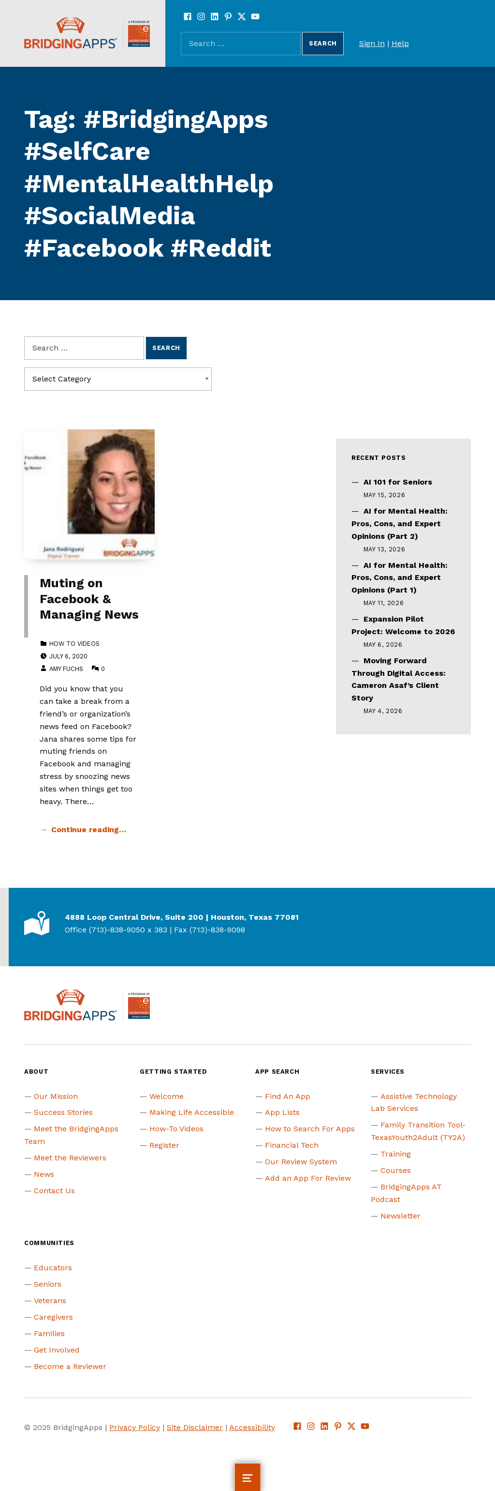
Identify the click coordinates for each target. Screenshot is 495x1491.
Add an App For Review (308, 1178)
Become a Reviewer (70, 1366)
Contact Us (54, 1190)
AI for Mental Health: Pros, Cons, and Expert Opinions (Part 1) (399, 578)
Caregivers (53, 1317)
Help (400, 43)
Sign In (372, 43)
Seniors (47, 1284)
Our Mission (56, 1096)
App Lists (282, 1112)
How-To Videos (176, 1128)
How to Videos (74, 643)
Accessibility (252, 1427)
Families (49, 1333)
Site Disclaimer (195, 1427)
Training (395, 1153)
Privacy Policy (134, 1427)
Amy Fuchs (66, 668)
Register (164, 1145)
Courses (395, 1170)
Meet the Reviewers (70, 1157)
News (44, 1174)
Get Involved (57, 1349)
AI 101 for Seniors (398, 482)
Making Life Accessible (191, 1112)
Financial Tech (292, 1145)
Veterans (50, 1300)
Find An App (287, 1096)
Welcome (166, 1096)
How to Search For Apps (310, 1128)
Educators (53, 1267)
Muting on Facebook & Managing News (89, 599)
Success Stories (63, 1112)
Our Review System (301, 1161)
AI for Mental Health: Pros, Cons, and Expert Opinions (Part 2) (399, 523)
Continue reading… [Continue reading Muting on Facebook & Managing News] (88, 829)
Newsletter (400, 1215)
